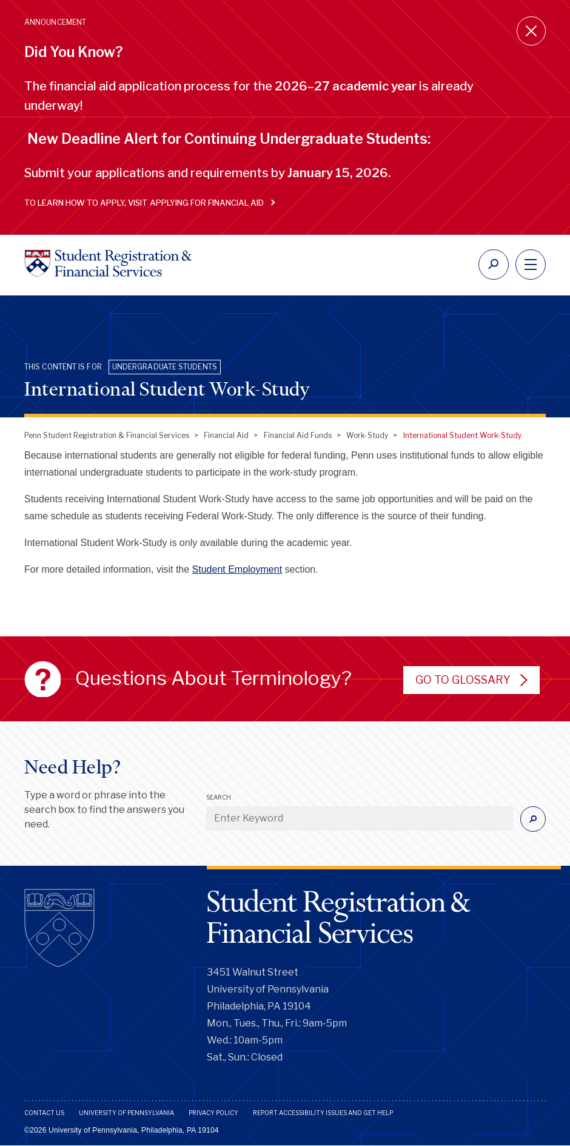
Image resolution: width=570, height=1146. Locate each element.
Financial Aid (226, 435)
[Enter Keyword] (359, 818)
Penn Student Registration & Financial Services (106, 435)
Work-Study (367, 435)
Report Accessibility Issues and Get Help (323, 1112)
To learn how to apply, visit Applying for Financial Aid (147, 202)
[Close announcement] (531, 31)
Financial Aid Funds (298, 435)
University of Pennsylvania (126, 1112)
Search (218, 797)
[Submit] (533, 819)
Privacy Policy (213, 1112)
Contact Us (44, 1112)
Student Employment (237, 569)
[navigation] (531, 264)
